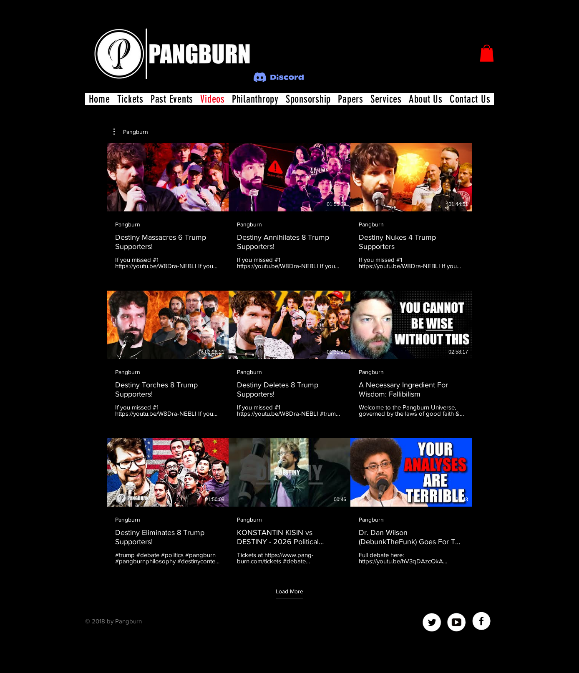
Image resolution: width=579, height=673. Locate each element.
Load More (289, 591)
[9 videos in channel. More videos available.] (289, 354)
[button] (487, 53)
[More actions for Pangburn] (130, 131)
